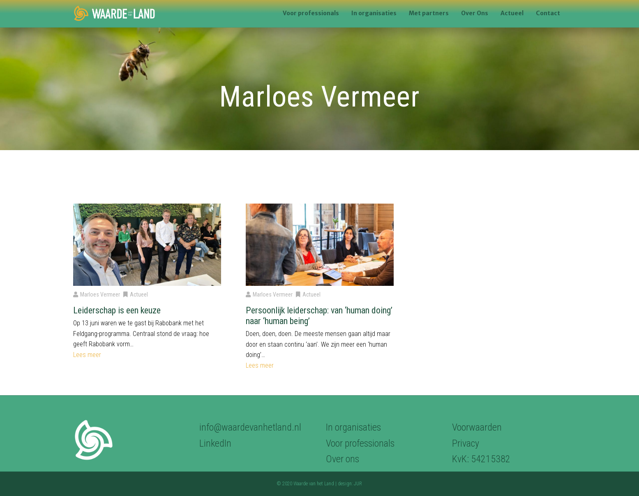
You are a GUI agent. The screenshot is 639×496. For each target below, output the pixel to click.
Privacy (465, 443)
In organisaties (374, 13)
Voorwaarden (477, 427)
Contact (548, 13)
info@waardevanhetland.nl (250, 427)
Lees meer (87, 355)
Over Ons (474, 13)
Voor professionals (311, 13)
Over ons (342, 459)
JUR (358, 484)
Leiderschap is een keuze (117, 310)
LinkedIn (215, 443)
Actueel (512, 13)
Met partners (429, 13)
